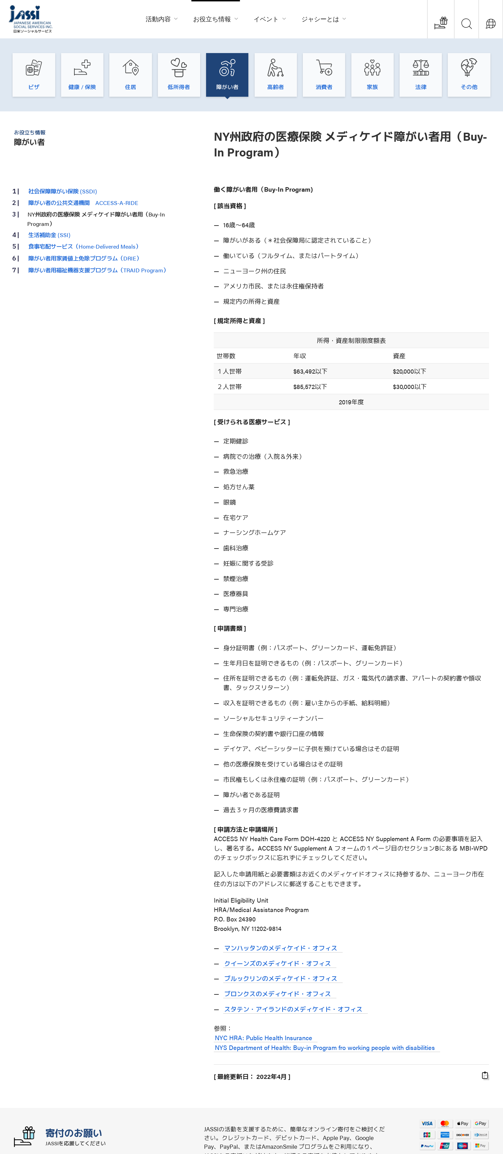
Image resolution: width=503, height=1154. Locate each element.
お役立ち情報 (216, 18)
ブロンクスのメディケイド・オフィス (277, 993)
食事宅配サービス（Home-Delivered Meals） (84, 246)
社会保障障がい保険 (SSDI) (62, 191)
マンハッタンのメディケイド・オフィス (280, 947)
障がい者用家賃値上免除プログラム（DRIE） (85, 258)
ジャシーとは (324, 18)
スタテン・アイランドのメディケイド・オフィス (293, 1009)
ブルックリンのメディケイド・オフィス (280, 978)
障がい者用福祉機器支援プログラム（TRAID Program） (98, 270)
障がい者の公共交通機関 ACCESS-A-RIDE (83, 202)
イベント (270, 18)
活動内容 (162, 18)
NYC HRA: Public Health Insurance (263, 1037)
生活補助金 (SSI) (49, 234)
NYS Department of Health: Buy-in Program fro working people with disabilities (325, 1047)
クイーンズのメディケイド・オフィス (277, 963)
